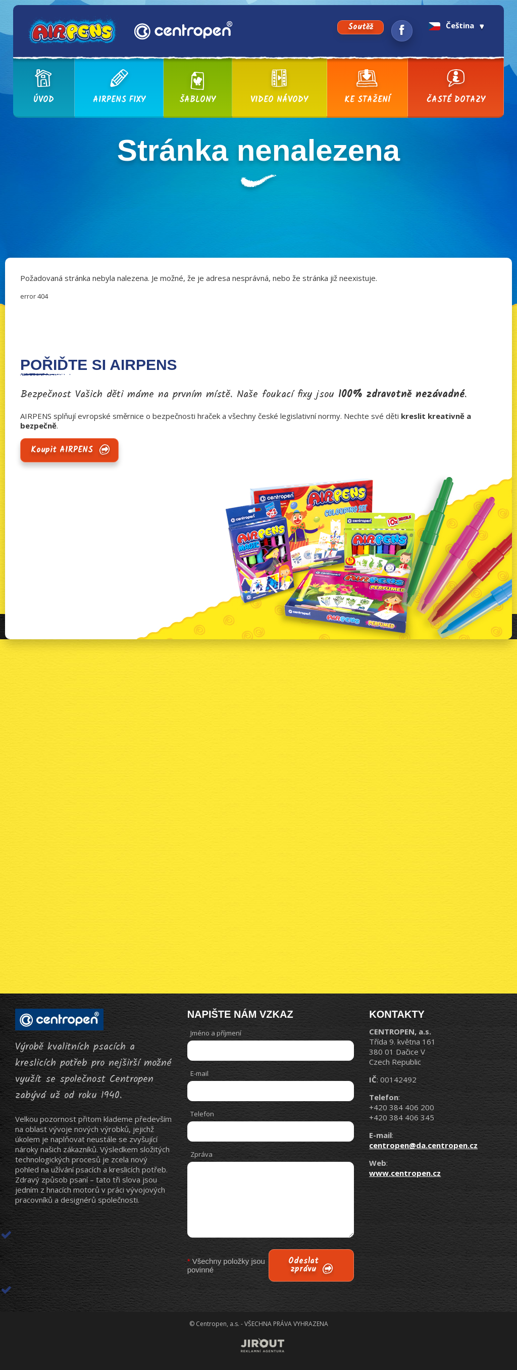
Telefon (202, 1113)
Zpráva (201, 1154)
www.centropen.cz (405, 1173)
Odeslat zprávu (303, 1265)
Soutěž (360, 27)
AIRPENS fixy (119, 87)
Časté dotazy (456, 87)
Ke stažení (367, 87)
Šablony (198, 87)
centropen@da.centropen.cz (423, 1145)
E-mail (199, 1073)
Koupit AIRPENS (62, 450)
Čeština (451, 25)
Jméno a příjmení (215, 1032)
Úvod (43, 87)
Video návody (279, 87)
